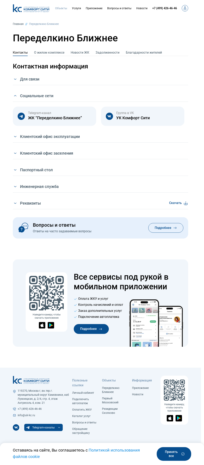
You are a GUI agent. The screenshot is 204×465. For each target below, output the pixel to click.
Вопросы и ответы (119, 8)
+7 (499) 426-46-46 (164, 8)
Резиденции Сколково (110, 410)
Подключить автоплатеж (80, 401)
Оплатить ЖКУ (82, 409)
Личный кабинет (83, 392)
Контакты (20, 52)
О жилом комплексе (49, 52)
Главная (18, 23)
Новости (141, 8)
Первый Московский (110, 400)
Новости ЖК (80, 52)
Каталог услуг (81, 416)
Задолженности (107, 52)
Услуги (76, 8)
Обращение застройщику (81, 430)
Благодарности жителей (144, 52)
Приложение (94, 8)
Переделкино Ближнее (44, 23)
